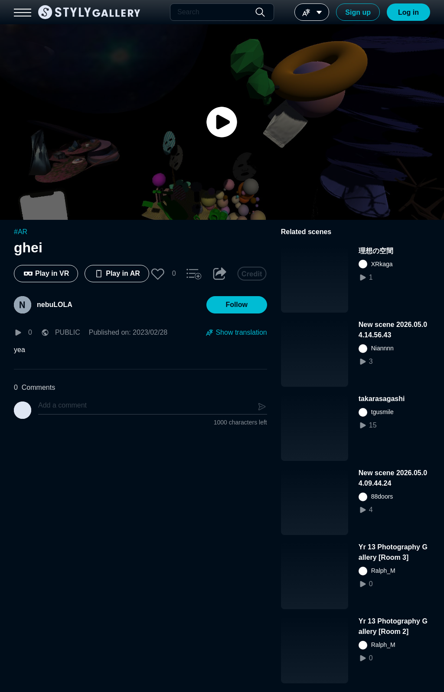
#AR (20, 231)
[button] (157, 273)
